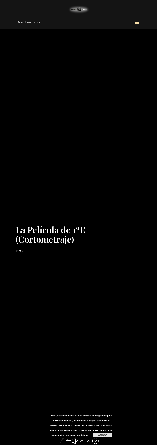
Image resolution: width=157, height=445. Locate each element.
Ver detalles (82, 435)
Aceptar (102, 435)
